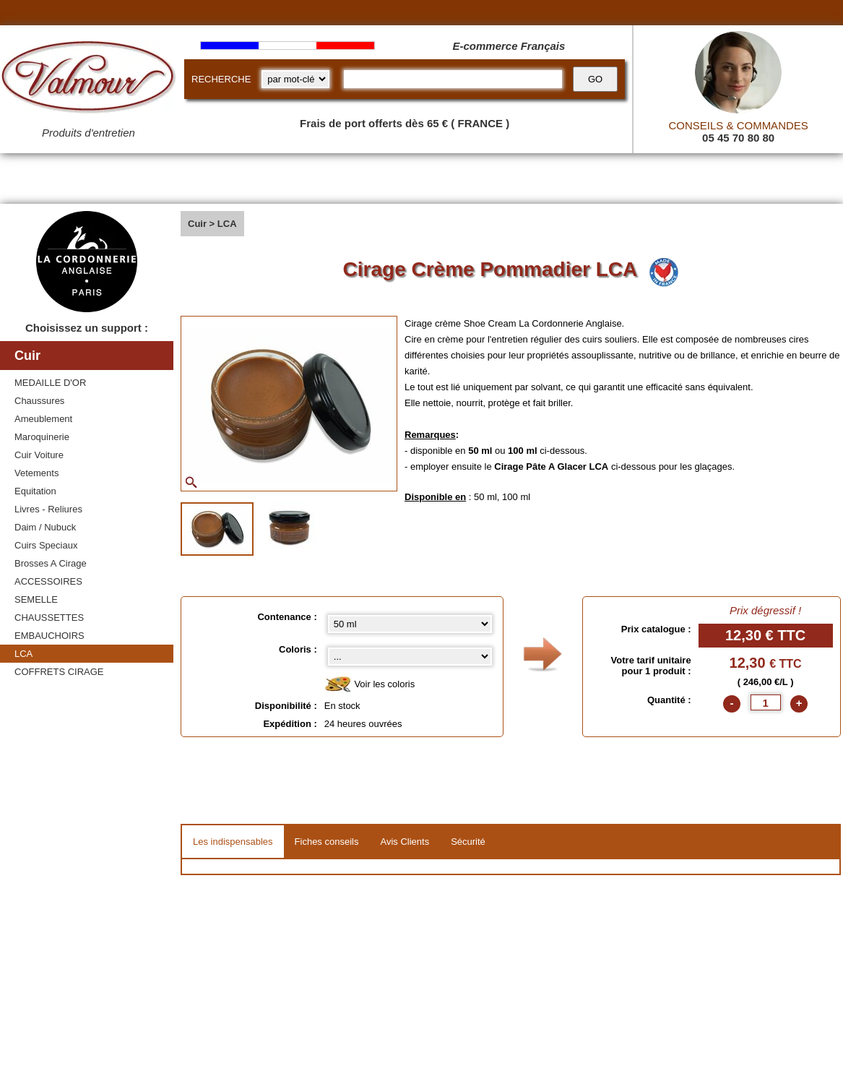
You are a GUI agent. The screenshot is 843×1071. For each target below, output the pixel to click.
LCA (23, 653)
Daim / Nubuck (45, 527)
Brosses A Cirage (50, 563)
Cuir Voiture (39, 455)
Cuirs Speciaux (45, 545)
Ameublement (43, 418)
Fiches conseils (327, 841)
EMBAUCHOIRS (49, 635)
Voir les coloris (369, 684)
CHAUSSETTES (49, 617)
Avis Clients (404, 841)
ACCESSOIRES (48, 581)
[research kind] (295, 79)
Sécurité (468, 841)
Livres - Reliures (48, 509)
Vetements (36, 473)
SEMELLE (36, 599)
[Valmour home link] (88, 79)
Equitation (35, 491)
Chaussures (39, 400)
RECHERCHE (221, 79)
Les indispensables (233, 841)
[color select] (410, 657)
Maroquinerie (41, 436)
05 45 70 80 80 (738, 138)
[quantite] (766, 702)
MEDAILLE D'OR (50, 382)
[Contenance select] (410, 624)
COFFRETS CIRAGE (59, 671)
